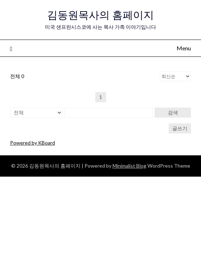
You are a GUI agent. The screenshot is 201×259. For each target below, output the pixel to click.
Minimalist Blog (129, 166)
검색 (173, 112)
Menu (184, 48)
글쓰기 (179, 128)
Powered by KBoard (32, 143)
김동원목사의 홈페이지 (100, 15)
